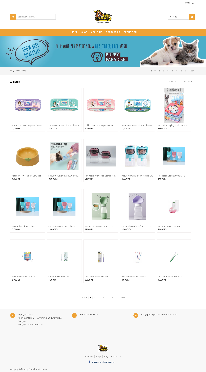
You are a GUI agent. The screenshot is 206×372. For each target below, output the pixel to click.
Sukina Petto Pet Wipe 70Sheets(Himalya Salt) (27, 125)
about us (89, 356)
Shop (98, 356)
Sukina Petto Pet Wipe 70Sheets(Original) (137, 125)
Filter (15, 82)
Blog (106, 356)
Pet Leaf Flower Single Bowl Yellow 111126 (27, 176)
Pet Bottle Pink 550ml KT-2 (24, 226)
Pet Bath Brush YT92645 (23, 277)
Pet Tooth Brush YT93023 (170, 277)
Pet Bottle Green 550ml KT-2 (171, 176)
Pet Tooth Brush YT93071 (60, 277)
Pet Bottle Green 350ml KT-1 (61, 226)
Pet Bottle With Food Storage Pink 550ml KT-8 (101, 176)
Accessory (21, 70)
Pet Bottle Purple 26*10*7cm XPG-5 (137, 226)
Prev (153, 71)
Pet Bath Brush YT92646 (169, 226)
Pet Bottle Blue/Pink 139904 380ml (64, 176)
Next (192, 71)
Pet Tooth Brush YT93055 (134, 277)
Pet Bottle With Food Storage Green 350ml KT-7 (137, 176)
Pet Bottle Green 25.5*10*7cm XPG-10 (101, 226)
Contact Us (116, 356)
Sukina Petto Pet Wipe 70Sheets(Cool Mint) (64, 125)
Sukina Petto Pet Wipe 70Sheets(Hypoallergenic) (101, 125)
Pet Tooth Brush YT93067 (97, 277)
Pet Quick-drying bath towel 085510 (174, 125)
